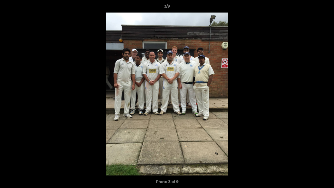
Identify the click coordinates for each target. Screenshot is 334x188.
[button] (324, 7)
